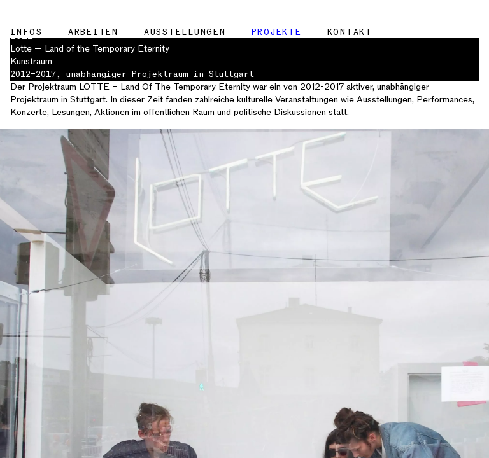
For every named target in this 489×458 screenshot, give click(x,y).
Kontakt (349, 32)
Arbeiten (93, 32)
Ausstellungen (185, 32)
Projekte (277, 32)
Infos (26, 32)
